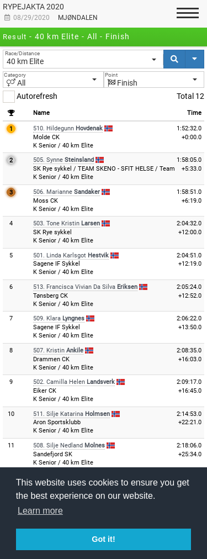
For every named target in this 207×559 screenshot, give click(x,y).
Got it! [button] (103, 539)
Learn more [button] (40, 510)
